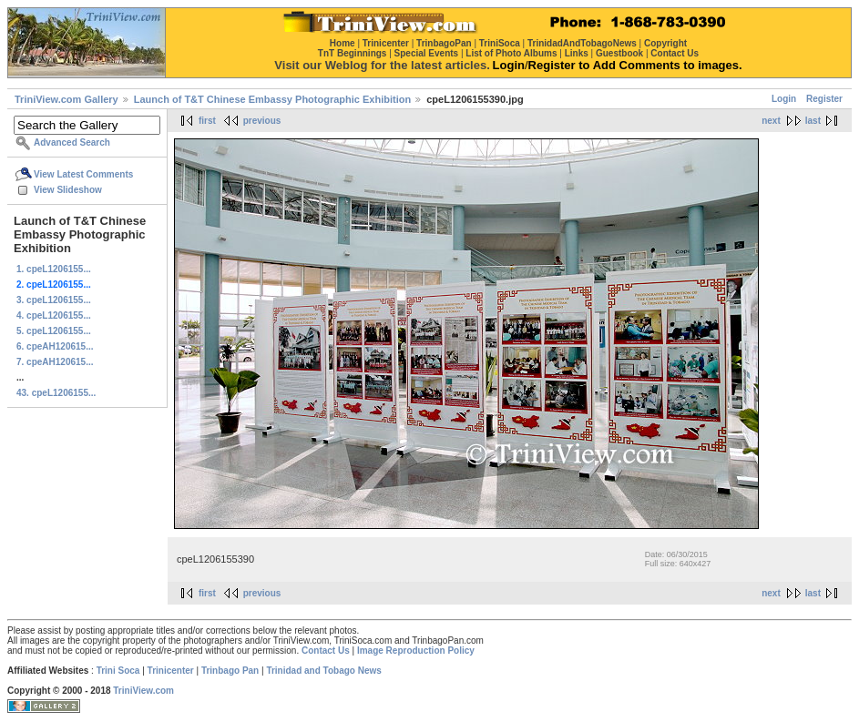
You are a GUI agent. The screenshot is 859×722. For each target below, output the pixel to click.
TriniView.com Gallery (66, 99)
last (813, 121)
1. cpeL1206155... (53, 269)
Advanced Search (72, 142)
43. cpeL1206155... (56, 393)
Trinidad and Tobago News (324, 671)
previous (262, 121)
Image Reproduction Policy (416, 651)
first (207, 121)
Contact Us (326, 651)
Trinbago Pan (230, 671)
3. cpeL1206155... (53, 300)
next (771, 121)
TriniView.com (143, 691)
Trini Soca (118, 671)
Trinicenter (171, 671)
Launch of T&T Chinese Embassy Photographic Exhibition (272, 99)
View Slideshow (68, 190)
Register (824, 99)
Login (784, 99)
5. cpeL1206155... (53, 331)
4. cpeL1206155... (53, 315)
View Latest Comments (83, 174)
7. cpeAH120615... (55, 362)
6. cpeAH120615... (55, 346)
